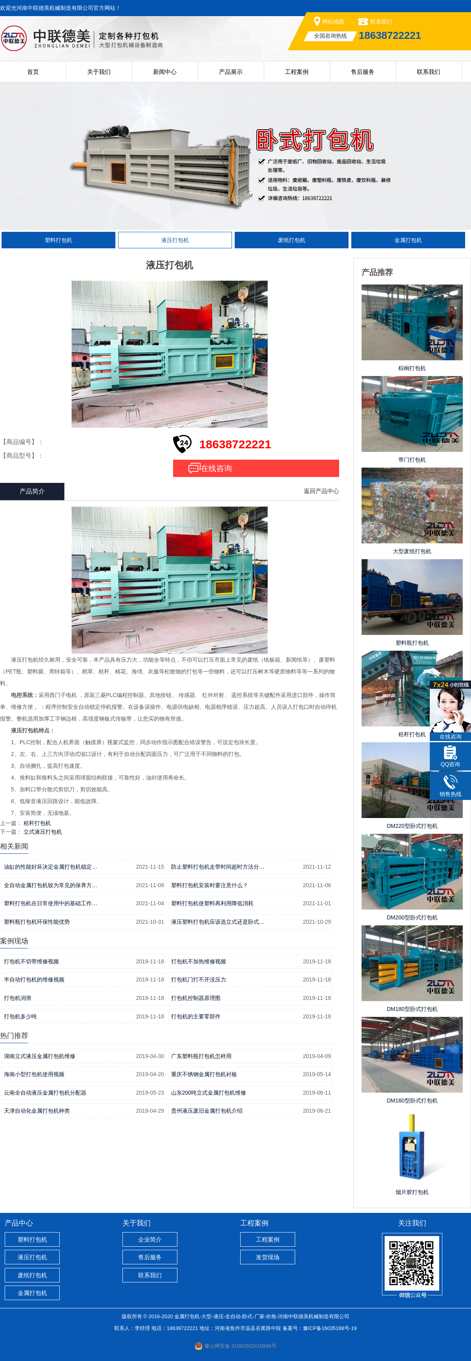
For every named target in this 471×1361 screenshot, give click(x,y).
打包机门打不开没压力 (198, 979)
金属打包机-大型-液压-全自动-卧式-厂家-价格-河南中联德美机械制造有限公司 (261, 1316)
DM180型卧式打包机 (412, 1009)
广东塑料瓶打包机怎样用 (201, 1056)
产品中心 (19, 1223)
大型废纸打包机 (412, 551)
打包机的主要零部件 (196, 1016)
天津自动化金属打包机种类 (37, 1111)
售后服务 (362, 71)
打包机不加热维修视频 (198, 961)
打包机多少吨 (20, 1016)
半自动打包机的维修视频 (34, 979)
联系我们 (381, 21)
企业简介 (150, 1239)
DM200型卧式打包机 (412, 917)
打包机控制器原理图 (196, 998)
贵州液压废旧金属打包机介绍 (207, 1111)
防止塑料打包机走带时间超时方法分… (218, 867)
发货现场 (267, 1257)
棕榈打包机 (412, 368)
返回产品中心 (321, 491)
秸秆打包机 (37, 823)
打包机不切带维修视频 (31, 961)
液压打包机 (175, 240)
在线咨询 (216, 468)
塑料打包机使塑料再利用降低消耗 (212, 903)
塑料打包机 (58, 240)
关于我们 (99, 71)
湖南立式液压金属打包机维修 (39, 1056)
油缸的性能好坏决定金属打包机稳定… (50, 867)
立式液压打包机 (43, 832)
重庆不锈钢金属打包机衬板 (204, 1074)
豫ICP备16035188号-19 (330, 1328)
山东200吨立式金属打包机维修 (208, 1093)
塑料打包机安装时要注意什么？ (209, 885)
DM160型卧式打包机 (412, 1100)
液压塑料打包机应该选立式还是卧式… (218, 922)
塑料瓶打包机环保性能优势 (37, 922)
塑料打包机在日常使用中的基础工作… (50, 903)
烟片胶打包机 (412, 1192)
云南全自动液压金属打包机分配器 (45, 1093)
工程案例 (297, 71)
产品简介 (32, 491)
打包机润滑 (17, 998)
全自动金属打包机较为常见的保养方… (50, 885)
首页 (33, 71)
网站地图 (333, 21)
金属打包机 (408, 240)
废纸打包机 (291, 240)
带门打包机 (412, 460)
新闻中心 (165, 71)
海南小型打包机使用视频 (34, 1074)
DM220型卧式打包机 (412, 826)
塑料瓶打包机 (412, 643)
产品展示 (231, 71)
